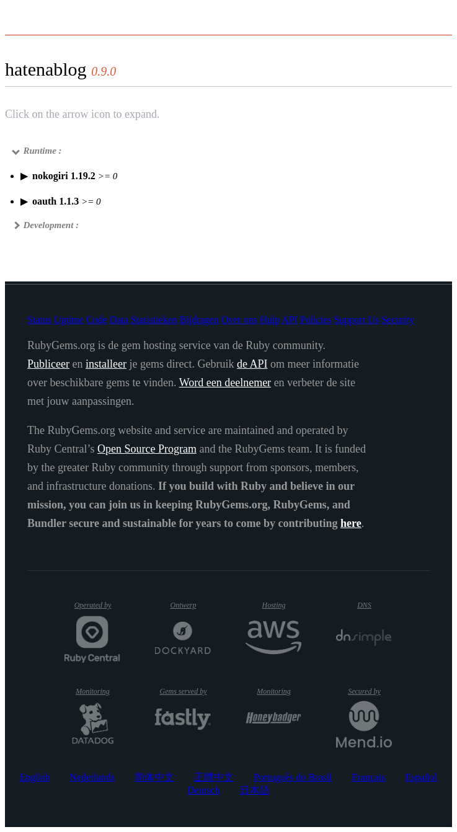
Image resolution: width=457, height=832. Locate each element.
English (35, 777)
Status (39, 319)
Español (422, 777)
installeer (106, 364)
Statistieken (154, 319)
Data (119, 319)
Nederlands (92, 777)
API (290, 319)
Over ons (239, 319)
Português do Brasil (293, 777)
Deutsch (203, 790)
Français (369, 777)
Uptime (69, 319)
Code (96, 319)
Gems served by (185, 691)
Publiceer (48, 364)
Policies (316, 319)
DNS (374, 605)
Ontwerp (190, 605)
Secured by (370, 691)
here (351, 523)
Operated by (97, 610)
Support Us (356, 319)
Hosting (280, 605)
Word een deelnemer (225, 382)
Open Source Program (147, 449)
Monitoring (98, 691)
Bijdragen (199, 319)
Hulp (270, 319)
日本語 (255, 790)
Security (397, 319)
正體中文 (214, 777)
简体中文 (154, 777)
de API (252, 364)
